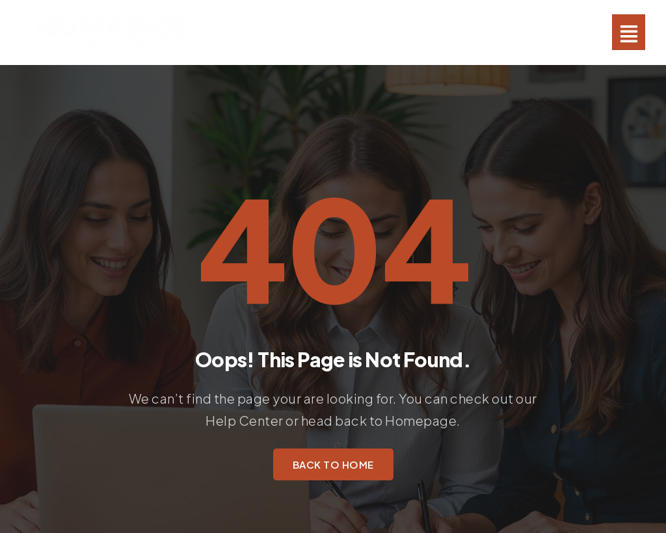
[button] (628, 32)
